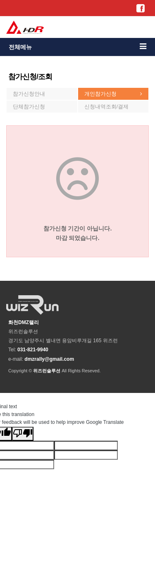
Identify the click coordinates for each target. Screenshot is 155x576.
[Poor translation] (22, 434)
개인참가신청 (100, 94)
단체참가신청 (29, 106)
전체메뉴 (77, 46)
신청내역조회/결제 (106, 106)
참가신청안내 (29, 94)
